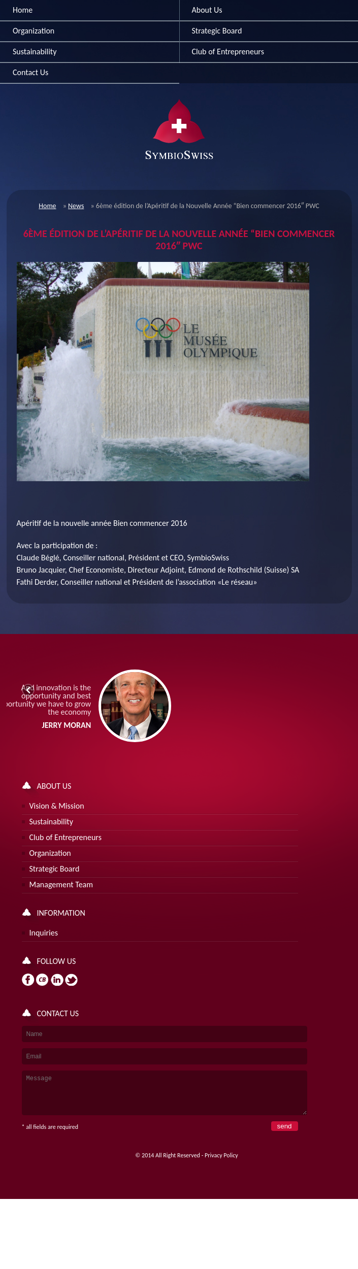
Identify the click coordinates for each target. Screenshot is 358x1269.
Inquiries (43, 933)
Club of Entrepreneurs (65, 837)
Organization (33, 31)
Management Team (61, 884)
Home (22, 10)
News (76, 206)
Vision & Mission (56, 806)
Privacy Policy (221, 1162)
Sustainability (34, 51)
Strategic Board (54, 869)
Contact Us (30, 72)
